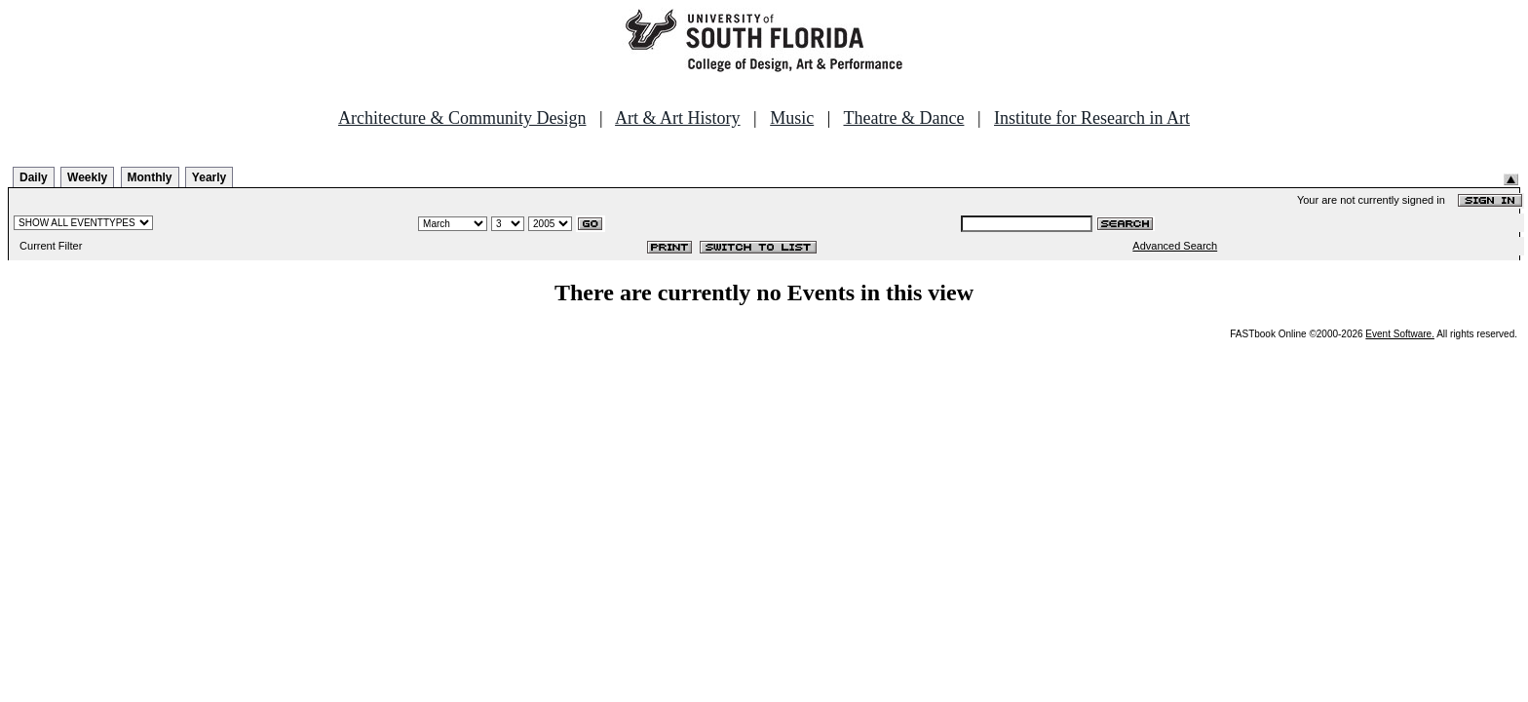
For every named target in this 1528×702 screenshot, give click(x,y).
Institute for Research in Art (1092, 118)
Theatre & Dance (903, 118)
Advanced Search (1174, 246)
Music (792, 118)
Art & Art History (678, 118)
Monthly (150, 177)
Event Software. (1399, 334)
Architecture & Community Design (462, 118)
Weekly (87, 177)
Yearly (209, 177)
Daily (33, 177)
